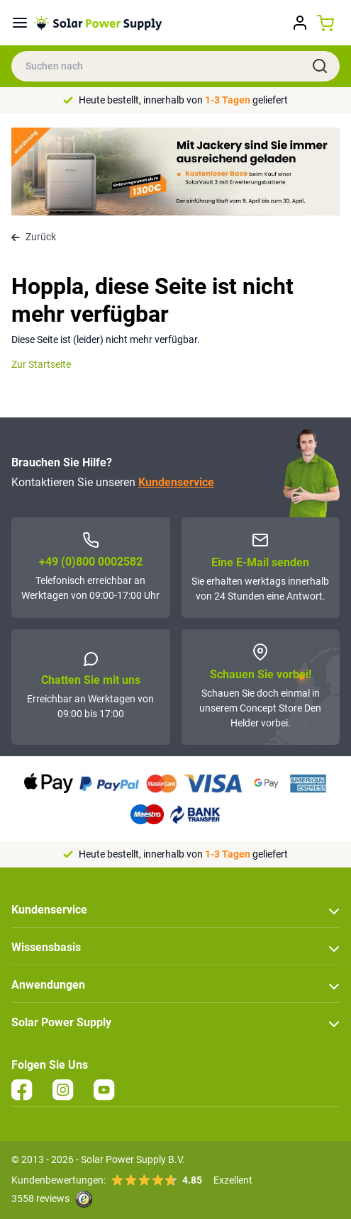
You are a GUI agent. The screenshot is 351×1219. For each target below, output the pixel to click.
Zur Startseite (41, 364)
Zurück (33, 236)
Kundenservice (176, 482)
